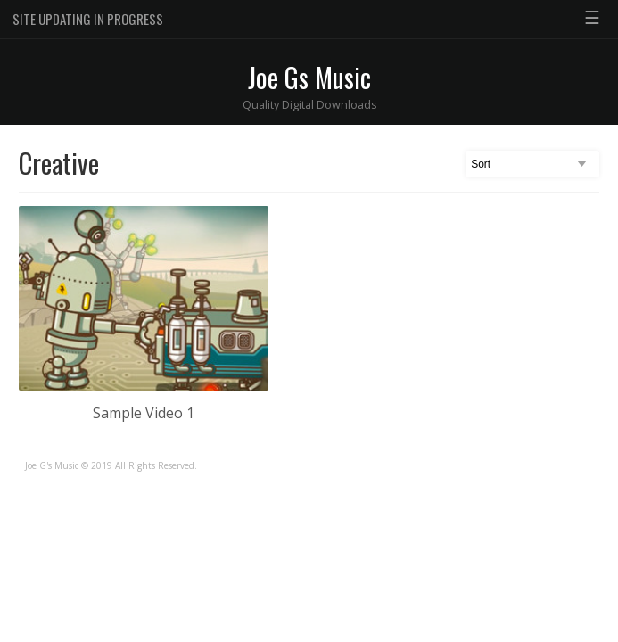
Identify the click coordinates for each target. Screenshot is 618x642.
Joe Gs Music (309, 77)
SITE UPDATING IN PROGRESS (87, 19)
